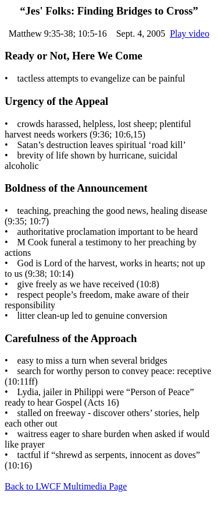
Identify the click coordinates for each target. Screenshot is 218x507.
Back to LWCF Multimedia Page (66, 486)
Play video (189, 33)
